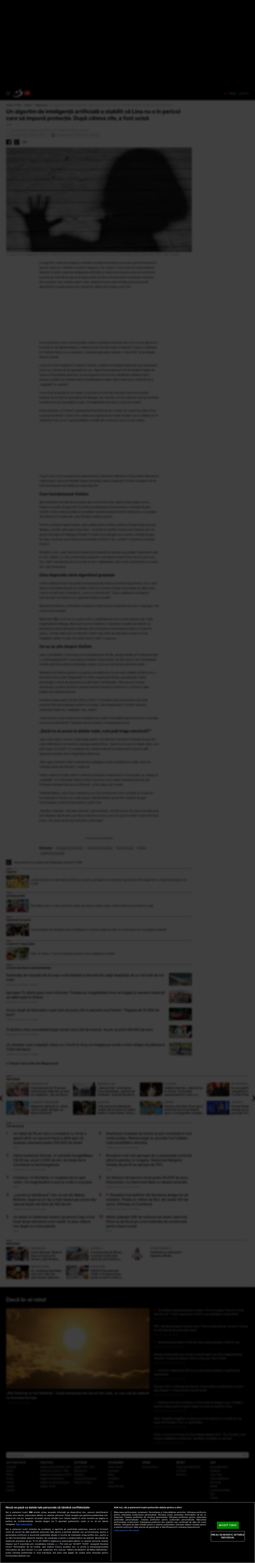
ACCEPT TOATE (228, 1525)
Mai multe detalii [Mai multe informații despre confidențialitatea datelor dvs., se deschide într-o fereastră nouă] (24, 1524)
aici (56, 1544)
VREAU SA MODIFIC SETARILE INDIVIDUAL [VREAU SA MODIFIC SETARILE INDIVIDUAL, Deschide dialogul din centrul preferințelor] (227, 1536)
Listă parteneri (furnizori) (126, 1530)
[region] (127, 1532)
